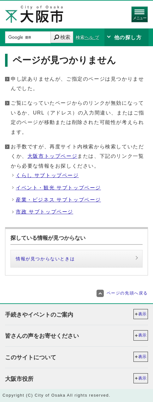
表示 (142, 314)
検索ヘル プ (87, 37)
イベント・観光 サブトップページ (58, 187)
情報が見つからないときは (45, 258)
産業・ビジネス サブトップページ (58, 199)
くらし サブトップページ (47, 175)
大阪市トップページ (52, 156)
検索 (65, 37)
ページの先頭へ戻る (122, 293)
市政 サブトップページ (44, 211)
